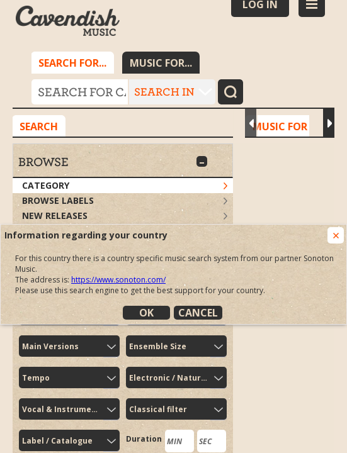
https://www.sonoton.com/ (118, 279)
